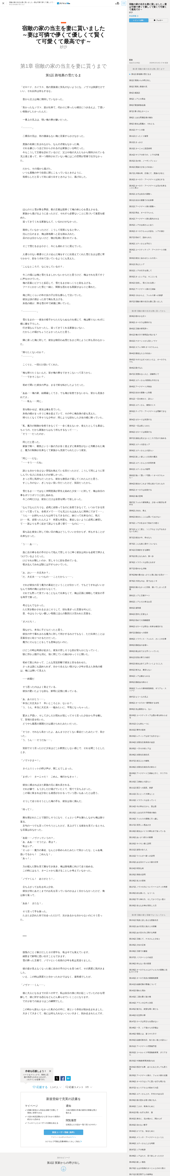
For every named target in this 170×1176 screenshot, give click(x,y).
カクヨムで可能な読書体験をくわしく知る (63, 1141)
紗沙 (131, 12)
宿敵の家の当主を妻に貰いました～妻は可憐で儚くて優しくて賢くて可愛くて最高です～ (148, 7)
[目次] (124, 3)
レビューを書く (138, 20)
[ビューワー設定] (117, 3)
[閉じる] (50, 1071)
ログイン (73, 1137)
